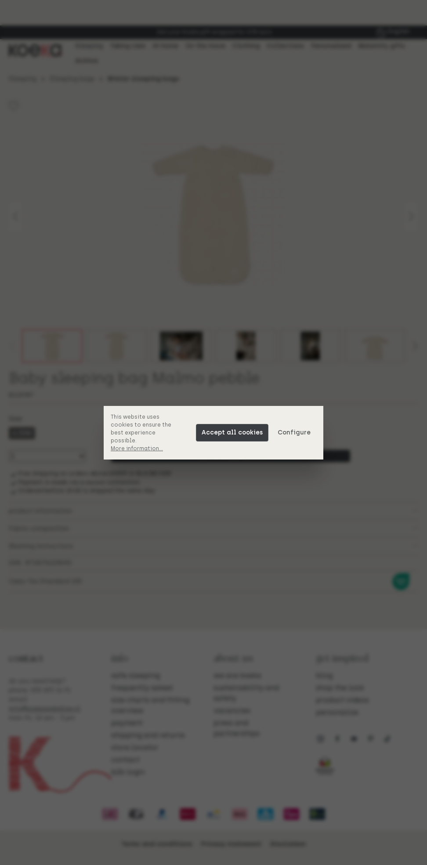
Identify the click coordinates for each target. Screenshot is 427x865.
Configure (294, 432)
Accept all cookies (232, 432)
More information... (137, 448)
